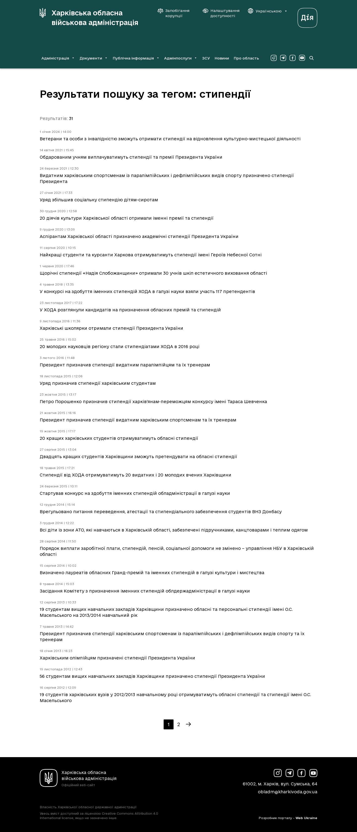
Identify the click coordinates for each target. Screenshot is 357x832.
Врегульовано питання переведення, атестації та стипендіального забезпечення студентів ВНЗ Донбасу (161, 511)
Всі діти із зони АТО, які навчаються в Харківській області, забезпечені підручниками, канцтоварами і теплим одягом (174, 530)
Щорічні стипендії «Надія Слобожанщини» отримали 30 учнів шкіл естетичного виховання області (153, 273)
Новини (221, 58)
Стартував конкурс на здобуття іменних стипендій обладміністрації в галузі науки (135, 493)
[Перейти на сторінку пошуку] (311, 58)
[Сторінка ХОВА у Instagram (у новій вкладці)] (274, 58)
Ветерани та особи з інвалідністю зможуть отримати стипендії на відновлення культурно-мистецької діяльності (170, 138)
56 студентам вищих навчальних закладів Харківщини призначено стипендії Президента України (152, 676)
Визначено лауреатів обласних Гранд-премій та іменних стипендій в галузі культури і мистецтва (152, 572)
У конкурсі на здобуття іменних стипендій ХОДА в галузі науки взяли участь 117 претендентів (147, 291)
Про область (246, 58)
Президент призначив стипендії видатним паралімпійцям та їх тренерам (125, 364)
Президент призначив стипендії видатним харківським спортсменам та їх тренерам (138, 419)
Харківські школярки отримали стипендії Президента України (111, 328)
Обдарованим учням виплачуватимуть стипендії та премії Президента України (131, 157)
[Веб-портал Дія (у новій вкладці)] (307, 16)
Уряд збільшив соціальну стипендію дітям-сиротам (99, 199)
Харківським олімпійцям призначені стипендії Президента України (117, 657)
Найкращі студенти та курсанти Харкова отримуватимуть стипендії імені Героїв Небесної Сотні (151, 254)
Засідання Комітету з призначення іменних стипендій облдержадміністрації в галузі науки (145, 591)
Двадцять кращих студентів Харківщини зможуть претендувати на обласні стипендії (138, 456)
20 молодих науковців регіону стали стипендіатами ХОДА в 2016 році (119, 346)
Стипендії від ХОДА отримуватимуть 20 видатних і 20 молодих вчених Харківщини (135, 475)
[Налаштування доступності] (221, 13)
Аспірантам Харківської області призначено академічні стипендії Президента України (139, 236)
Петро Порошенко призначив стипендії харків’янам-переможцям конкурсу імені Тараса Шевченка (153, 401)
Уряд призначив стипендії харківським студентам (98, 383)
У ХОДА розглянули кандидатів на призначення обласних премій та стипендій (130, 309)
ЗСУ (206, 58)
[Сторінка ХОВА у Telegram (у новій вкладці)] (283, 58)
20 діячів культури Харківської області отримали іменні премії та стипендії (126, 218)
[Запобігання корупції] (176, 13)
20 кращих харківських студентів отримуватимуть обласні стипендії (119, 438)
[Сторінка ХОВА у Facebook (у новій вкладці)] (293, 58)
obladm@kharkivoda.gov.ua (287, 791)
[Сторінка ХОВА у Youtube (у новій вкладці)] (302, 58)
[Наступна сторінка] (188, 724)
